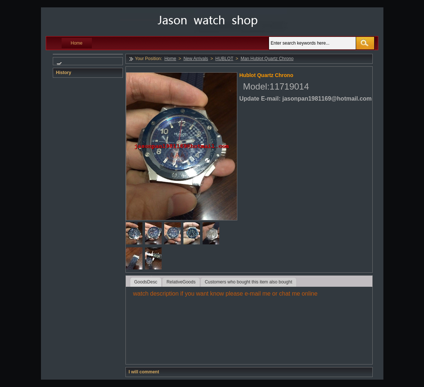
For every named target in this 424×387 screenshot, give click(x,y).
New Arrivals (195, 58)
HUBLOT (225, 58)
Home (77, 43)
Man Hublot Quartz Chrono (267, 58)
